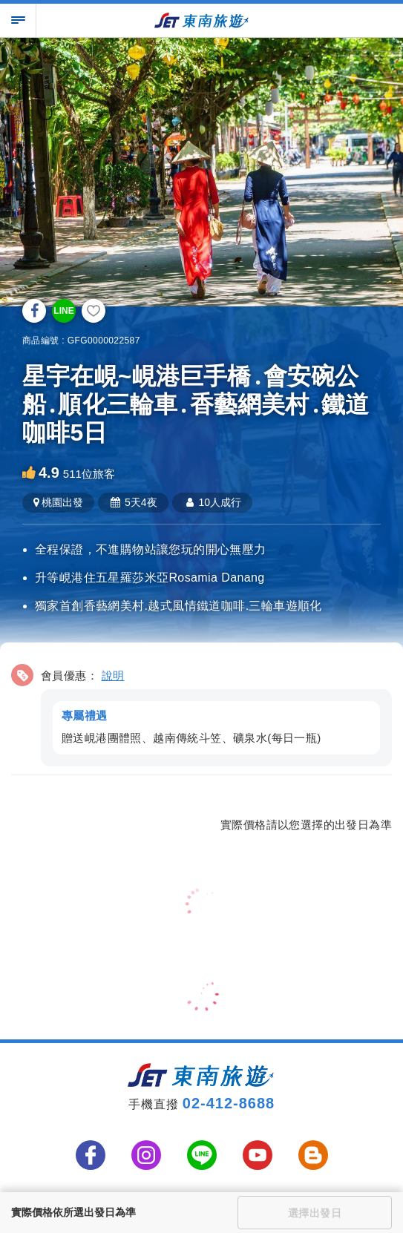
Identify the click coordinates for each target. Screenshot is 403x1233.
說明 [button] (113, 675)
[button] (201, 712)
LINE (63, 311)
